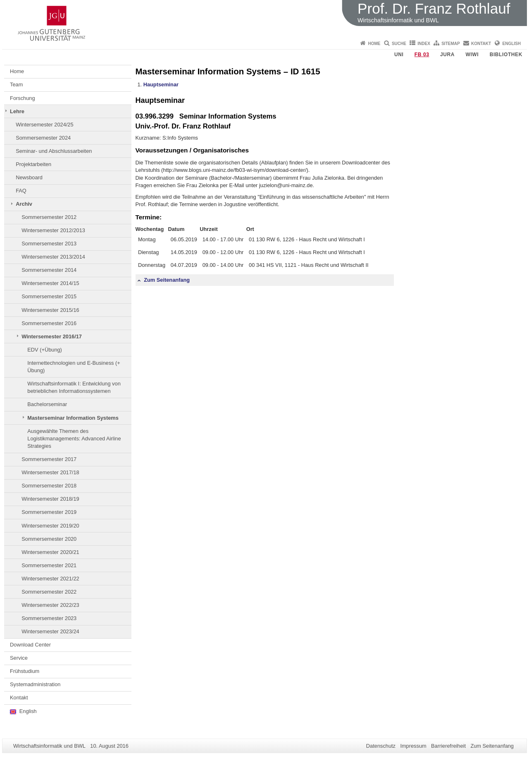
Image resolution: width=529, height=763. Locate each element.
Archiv (24, 204)
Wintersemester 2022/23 (50, 605)
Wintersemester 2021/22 (50, 578)
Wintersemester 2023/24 (50, 631)
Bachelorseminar (47, 404)
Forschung (22, 98)
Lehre (17, 111)
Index (423, 43)
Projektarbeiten (33, 164)
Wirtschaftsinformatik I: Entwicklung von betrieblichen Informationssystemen (73, 387)
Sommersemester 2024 (43, 138)
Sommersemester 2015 (48, 296)
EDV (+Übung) (44, 350)
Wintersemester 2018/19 (50, 499)
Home (374, 43)
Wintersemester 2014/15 (50, 283)
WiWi (472, 54)
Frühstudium (24, 671)
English (512, 43)
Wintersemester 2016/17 (51, 336)
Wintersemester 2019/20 (50, 526)
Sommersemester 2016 (48, 323)
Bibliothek (506, 54)
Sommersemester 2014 (48, 270)
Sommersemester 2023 (48, 618)
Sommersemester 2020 (48, 539)
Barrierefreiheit (448, 746)
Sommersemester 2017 (48, 459)
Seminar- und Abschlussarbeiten (54, 151)
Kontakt (481, 43)
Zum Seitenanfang (164, 280)
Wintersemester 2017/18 (50, 472)
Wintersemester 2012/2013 (53, 230)
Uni (398, 54)
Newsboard (29, 177)
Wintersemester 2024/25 (44, 124)
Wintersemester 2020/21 (50, 552)
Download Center (30, 645)
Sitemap (450, 43)
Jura (447, 54)
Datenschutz (381, 746)
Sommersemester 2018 (48, 486)
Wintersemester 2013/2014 (53, 257)
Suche (399, 43)
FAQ (21, 191)
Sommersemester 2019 (48, 512)
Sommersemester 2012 (48, 217)
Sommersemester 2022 (48, 592)
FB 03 (422, 54)
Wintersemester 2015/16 (50, 310)
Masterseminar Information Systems (72, 418)
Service (19, 658)
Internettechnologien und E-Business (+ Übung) (73, 366)
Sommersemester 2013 (48, 243)
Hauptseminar (161, 84)
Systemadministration (35, 684)
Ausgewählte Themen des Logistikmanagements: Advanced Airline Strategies (74, 438)
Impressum (413, 746)
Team (16, 84)
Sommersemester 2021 (48, 565)
